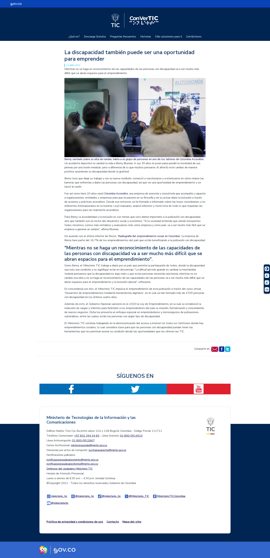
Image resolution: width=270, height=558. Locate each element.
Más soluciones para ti (168, 36)
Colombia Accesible (116, 193)
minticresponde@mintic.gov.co (89, 445)
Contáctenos (193, 36)
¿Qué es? (74, 36)
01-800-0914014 (131, 436)
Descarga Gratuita (95, 36)
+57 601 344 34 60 (86, 436)
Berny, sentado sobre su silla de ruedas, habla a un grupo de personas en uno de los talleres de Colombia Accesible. (134, 159)
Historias (145, 36)
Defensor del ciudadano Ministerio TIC (69, 469)
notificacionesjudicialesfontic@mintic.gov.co (72, 464)
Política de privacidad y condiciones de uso (74, 522)
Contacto (113, 522)
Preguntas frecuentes (123, 36)
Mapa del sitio (131, 522)
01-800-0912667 (83, 440)
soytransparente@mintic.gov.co (107, 450)
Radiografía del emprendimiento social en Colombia (149, 236)
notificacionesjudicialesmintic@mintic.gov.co (72, 460)
